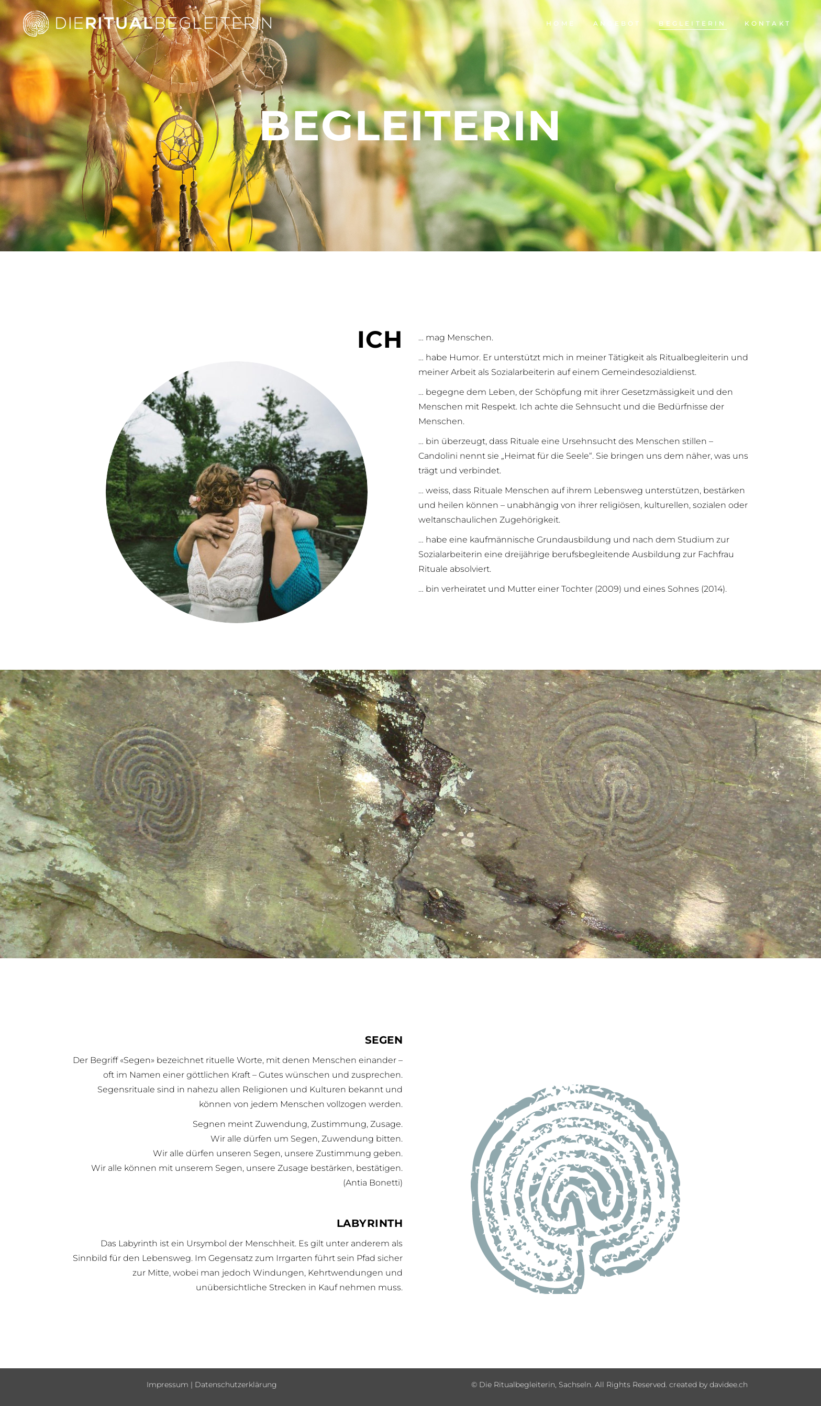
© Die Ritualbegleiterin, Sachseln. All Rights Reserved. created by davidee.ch (609, 1384)
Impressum (167, 1384)
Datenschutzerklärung (236, 1384)
